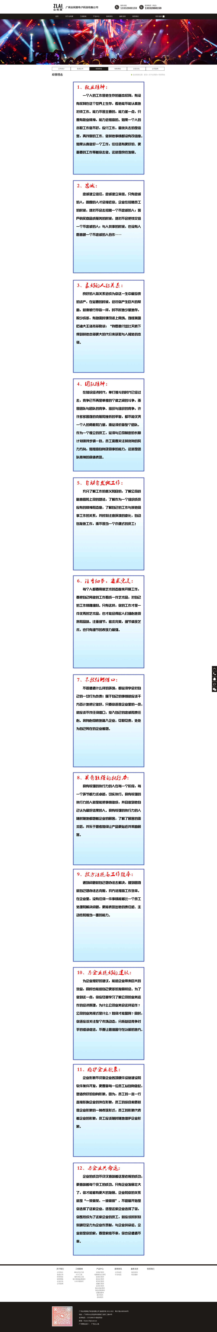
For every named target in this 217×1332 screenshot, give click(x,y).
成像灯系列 (100, 1284)
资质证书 (80, 69)
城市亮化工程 (79, 1277)
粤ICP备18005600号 (122, 1311)
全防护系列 (100, 1272)
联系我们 (135, 16)
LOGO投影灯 (79, 1281)
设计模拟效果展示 (79, 1279)
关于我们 (60, 1269)
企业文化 (136, 69)
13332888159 (214, 673)
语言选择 (158, 16)
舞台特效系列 (100, 1288)
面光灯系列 (100, 1279)
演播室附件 (100, 1293)
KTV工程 (79, 1274)
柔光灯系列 (100, 1281)
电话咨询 (134, 1272)
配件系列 (100, 1295)
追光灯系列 (100, 1286)
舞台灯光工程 (79, 1272)
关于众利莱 (69, 16)
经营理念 (99, 69)
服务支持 (122, 16)
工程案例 (83, 16)
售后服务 (134, 1274)
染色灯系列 (100, 1277)
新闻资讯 (109, 16)
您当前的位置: (138, 75)
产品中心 (96, 16)
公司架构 (155, 69)
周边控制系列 (100, 1290)
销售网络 (117, 69)
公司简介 (61, 69)
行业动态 (118, 1274)
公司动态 (118, 1272)
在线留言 (214, 684)
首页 (57, 16)
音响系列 (100, 1297)
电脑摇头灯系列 (100, 1274)
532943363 (214, 679)
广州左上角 (95, 1324)
